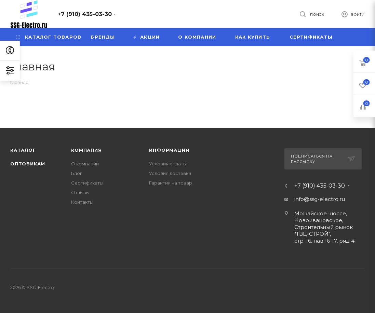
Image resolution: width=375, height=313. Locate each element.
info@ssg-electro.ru (319, 199)
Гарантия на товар (170, 183)
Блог (76, 173)
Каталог (23, 150)
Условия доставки (170, 173)
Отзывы (80, 192)
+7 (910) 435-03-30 (84, 14)
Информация (169, 150)
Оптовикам (27, 163)
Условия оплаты (168, 163)
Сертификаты (87, 183)
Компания (86, 150)
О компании (85, 163)
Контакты (82, 202)
